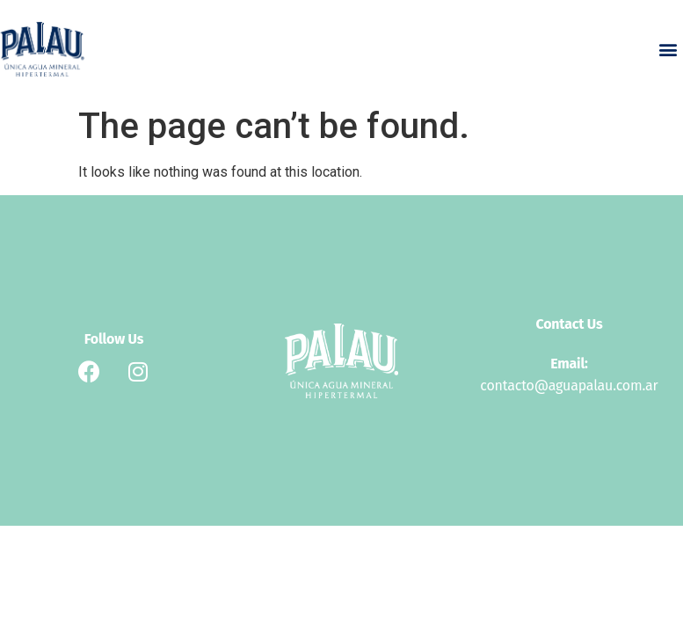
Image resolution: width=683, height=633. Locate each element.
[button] (668, 49)
